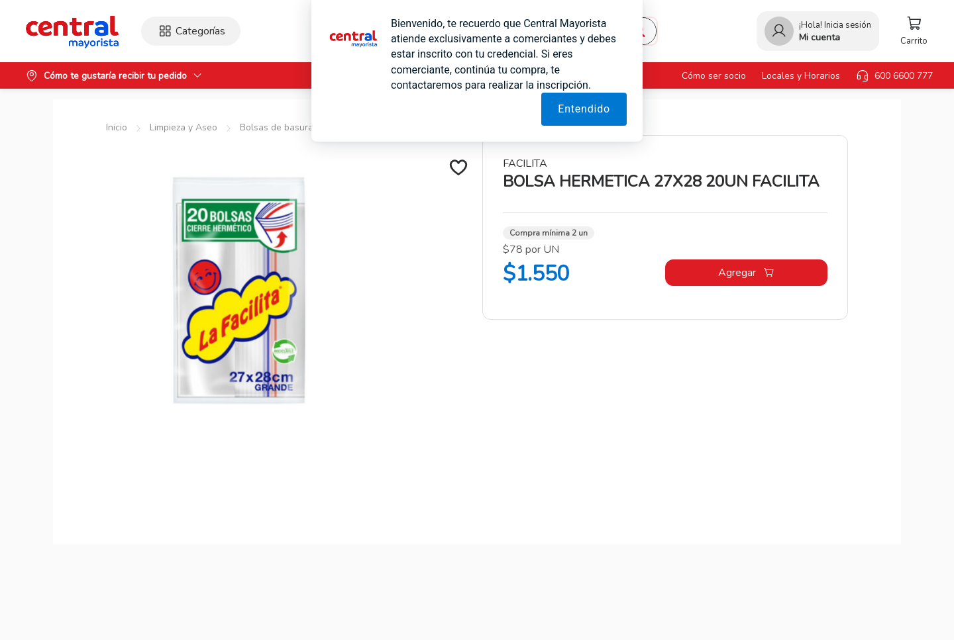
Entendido (584, 109)
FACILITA (525, 163)
